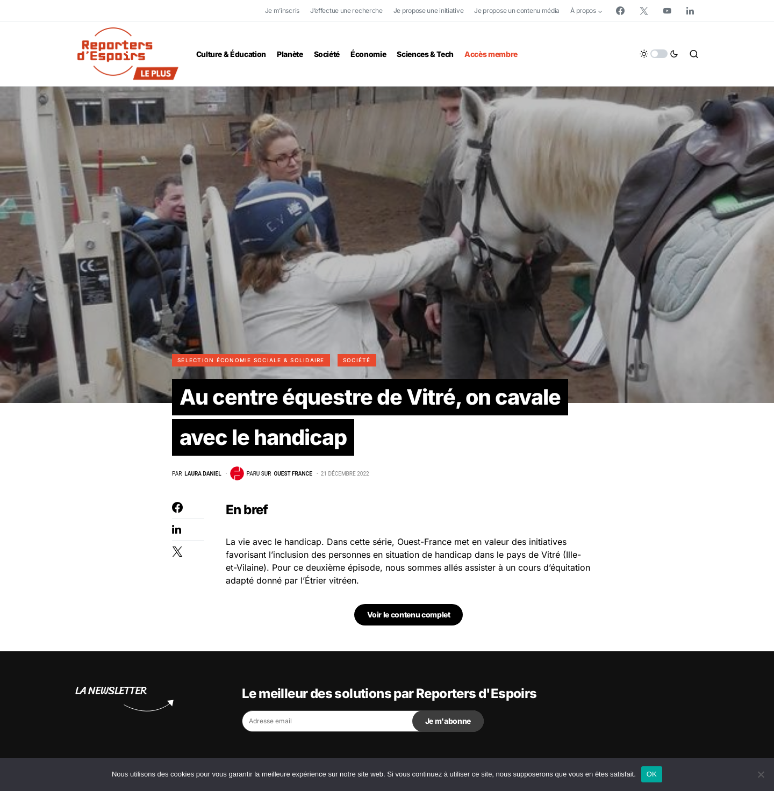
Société (357, 360)
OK (652, 774)
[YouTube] (667, 10)
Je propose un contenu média (517, 10)
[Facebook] (620, 10)
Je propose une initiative (428, 10)
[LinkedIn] (690, 10)
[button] (659, 53)
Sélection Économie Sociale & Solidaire (251, 360)
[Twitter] (644, 10)
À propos (583, 10)
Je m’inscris (282, 10)
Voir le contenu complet (408, 615)
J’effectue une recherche (346, 10)
